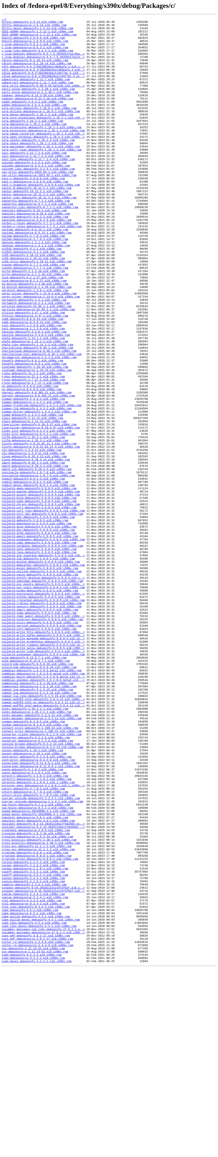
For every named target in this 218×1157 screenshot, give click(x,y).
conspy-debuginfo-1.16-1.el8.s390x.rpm (32, 897)
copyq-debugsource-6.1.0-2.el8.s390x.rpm (34, 924)
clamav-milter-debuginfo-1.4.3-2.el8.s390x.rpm (39, 491)
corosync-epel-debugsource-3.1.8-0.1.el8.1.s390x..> (43, 939)
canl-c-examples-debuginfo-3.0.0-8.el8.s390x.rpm (41, 218)
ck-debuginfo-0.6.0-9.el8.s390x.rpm (30, 460)
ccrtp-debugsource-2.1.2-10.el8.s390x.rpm (35, 326)
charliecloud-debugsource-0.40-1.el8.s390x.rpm (39, 418)
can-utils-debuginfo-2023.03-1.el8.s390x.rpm (37, 203)
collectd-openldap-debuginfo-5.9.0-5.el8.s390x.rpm (42, 694)
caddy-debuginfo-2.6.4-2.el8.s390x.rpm (32, 119)
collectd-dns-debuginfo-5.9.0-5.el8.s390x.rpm (38, 633)
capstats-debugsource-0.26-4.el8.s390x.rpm (36, 253)
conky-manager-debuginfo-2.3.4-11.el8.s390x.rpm (40, 855)
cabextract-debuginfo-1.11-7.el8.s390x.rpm (36, 92)
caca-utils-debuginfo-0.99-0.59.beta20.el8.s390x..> (43, 100)
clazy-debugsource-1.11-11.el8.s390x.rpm (34, 502)
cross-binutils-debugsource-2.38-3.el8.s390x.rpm (41, 1008)
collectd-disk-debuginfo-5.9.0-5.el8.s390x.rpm (39, 629)
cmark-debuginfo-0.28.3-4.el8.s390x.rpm (33, 552)
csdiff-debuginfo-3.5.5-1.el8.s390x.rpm (33, 1043)
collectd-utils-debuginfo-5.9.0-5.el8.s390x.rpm (40, 744)
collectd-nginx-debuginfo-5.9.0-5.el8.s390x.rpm (40, 686)
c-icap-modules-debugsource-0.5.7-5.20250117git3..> (43, 65)
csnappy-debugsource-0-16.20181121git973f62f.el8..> (43, 1066)
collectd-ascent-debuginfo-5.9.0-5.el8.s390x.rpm (41, 590)
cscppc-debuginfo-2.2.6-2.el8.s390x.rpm (33, 1035)
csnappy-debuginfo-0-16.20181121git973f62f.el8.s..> (43, 1062)
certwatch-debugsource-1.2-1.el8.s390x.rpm (36, 360)
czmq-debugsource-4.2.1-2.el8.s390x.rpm (33, 1146)
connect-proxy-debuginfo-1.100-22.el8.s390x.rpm (40, 870)
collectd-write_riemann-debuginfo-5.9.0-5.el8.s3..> (43, 771)
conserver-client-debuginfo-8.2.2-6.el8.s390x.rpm (41, 878)
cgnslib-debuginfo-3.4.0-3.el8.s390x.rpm (34, 395)
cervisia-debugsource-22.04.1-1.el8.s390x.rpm (38, 368)
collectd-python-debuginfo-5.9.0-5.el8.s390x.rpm (41, 713)
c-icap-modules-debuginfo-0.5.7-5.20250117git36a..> (43, 61)
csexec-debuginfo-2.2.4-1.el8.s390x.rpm (33, 1050)
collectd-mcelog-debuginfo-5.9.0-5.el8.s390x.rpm (41, 671)
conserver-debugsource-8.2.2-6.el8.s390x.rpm (37, 886)
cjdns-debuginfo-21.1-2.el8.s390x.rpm (32, 445)
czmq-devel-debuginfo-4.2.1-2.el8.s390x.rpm (37, 1150)
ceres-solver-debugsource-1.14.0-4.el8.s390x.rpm (41, 353)
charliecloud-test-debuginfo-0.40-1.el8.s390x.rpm (41, 422)
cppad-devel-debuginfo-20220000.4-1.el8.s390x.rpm (41, 974)
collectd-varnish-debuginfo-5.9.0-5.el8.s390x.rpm (41, 748)
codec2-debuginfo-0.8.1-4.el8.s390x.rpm (33, 571)
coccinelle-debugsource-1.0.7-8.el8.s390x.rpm (38, 567)
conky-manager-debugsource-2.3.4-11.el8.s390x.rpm (41, 859)
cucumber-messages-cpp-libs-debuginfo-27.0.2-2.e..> (43, 1112)
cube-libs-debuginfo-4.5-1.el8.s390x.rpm (34, 1104)
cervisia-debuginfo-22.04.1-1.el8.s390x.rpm (37, 364)
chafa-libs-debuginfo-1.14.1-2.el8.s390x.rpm (37, 410)
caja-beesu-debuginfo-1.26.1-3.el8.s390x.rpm (37, 134)
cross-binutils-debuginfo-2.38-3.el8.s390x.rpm (39, 1004)
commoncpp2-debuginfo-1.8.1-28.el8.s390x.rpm (37, 817)
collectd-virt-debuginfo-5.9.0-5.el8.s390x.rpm (39, 751)
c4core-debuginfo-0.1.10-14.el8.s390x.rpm (35, 69)
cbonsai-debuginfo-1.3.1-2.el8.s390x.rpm (34, 287)
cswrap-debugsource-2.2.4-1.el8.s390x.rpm (35, 1073)
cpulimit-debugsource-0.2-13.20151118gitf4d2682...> (43, 989)
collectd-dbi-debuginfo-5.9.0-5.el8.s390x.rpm (38, 617)
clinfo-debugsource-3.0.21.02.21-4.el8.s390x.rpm (41, 533)
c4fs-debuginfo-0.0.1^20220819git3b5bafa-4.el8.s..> (43, 77)
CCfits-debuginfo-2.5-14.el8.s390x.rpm (32, 23)
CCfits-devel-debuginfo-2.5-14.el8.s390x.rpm (37, 31)
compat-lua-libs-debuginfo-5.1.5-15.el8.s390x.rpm (41, 832)
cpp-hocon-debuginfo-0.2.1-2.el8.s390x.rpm (36, 962)
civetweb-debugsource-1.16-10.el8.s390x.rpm (37, 441)
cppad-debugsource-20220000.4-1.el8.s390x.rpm (38, 970)
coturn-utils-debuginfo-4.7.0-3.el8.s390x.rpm (38, 951)
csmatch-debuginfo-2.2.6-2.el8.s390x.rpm (34, 1058)
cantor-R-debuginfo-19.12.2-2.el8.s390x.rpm (37, 222)
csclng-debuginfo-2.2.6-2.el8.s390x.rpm (33, 1031)
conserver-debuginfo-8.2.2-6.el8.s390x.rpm (36, 882)
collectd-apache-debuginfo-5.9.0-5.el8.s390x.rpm (41, 587)
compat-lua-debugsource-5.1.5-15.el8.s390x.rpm (39, 828)
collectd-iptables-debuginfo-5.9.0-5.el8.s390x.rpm (42, 652)
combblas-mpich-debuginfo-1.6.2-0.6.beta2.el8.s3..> (43, 809)
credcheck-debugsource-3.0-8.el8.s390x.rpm (36, 993)
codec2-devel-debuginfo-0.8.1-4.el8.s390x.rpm (38, 579)
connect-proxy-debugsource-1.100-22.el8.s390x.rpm (41, 874)
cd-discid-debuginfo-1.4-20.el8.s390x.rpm (35, 337)
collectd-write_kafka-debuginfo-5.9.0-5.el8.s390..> (43, 759)
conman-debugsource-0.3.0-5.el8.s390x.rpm (35, 866)
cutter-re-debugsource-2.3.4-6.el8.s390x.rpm (37, 1131)
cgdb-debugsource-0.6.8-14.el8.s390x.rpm (34, 383)
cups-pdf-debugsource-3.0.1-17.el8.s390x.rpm (37, 1123)
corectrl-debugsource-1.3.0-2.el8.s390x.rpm (37, 932)
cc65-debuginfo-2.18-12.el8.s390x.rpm (32, 303)
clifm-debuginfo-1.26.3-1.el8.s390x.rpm (33, 521)
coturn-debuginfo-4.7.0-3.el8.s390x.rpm (33, 943)
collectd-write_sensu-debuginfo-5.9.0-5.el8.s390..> (43, 774)
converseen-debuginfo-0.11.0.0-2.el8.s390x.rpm (39, 912)
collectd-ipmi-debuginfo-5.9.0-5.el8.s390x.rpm (39, 648)
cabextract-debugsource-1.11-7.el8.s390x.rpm (37, 96)
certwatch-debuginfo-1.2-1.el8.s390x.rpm (34, 356)
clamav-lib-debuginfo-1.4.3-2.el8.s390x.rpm (37, 487)
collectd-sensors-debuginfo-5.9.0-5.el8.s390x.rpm (41, 725)
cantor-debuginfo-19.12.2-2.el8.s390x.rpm (35, 226)
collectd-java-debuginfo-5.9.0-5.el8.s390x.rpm (39, 659)
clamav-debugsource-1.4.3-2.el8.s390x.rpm (35, 479)
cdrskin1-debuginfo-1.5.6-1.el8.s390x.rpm (35, 345)
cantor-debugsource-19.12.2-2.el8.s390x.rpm (37, 230)
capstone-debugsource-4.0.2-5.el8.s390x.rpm (37, 261)
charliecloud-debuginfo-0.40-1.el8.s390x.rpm (37, 414)
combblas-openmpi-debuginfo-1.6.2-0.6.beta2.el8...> (43, 813)
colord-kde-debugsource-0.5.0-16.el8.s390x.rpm (39, 797)
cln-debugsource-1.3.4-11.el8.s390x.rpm (33, 541)
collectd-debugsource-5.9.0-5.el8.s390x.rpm (37, 625)
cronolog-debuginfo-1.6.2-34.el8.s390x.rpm (36, 997)
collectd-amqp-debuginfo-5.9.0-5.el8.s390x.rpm (39, 583)
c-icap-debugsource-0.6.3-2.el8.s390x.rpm (35, 54)
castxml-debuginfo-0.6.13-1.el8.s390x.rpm (35, 272)
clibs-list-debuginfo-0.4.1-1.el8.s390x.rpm (37, 514)
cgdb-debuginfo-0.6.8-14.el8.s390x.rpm (32, 379)
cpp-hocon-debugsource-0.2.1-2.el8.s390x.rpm (37, 966)
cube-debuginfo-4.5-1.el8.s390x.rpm (30, 1089)
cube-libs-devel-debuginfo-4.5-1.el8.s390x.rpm (39, 1108)
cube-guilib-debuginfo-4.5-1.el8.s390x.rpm (36, 1096)
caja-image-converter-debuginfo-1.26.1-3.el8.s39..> (43, 157)
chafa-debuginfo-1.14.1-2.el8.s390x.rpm (33, 402)
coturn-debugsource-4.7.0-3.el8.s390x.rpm (35, 947)
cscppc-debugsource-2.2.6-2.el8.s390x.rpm (35, 1039)
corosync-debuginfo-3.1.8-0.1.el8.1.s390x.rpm (38, 935)
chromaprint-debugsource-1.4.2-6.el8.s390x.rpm (39, 425)
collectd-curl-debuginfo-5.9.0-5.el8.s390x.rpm (39, 606)
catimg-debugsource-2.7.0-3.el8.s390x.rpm (35, 284)
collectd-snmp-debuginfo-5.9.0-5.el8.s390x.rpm (39, 732)
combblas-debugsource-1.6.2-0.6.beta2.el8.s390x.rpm (43, 805)
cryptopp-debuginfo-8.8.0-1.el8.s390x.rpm (35, 1020)
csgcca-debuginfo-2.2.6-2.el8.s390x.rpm (33, 1054)
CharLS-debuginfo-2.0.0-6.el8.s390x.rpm (33, 42)
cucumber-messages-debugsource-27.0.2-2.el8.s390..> (43, 1116)
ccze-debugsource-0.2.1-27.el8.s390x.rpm (34, 333)
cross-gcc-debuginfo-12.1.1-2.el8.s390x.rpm (37, 1012)
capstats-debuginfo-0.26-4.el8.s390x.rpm (34, 249)
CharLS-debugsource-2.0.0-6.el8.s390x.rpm (35, 46)
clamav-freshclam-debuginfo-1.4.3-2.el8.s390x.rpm (41, 483)
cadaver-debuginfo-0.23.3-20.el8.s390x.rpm (36, 111)
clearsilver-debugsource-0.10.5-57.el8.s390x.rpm (41, 510)
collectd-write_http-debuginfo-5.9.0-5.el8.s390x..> (43, 755)
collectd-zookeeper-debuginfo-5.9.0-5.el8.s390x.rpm (43, 782)
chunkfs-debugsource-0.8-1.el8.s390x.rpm (34, 433)
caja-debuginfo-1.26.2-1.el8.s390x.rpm (32, 142)
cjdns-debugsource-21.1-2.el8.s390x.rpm (33, 448)
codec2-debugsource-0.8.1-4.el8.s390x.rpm (35, 575)
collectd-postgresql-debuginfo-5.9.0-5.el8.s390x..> (43, 709)
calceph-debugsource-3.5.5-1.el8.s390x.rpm (36, 195)
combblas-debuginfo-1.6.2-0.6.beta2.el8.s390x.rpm (41, 801)
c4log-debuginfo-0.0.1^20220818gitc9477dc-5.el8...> (43, 84)
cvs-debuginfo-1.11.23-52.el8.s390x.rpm (33, 1135)
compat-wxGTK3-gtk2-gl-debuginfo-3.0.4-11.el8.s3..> (43, 840)
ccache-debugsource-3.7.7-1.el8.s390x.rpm (35, 318)
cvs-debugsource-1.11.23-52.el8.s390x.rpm (35, 1139)
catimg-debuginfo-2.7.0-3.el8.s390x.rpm (33, 280)
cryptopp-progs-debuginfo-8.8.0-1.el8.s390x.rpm (40, 1027)
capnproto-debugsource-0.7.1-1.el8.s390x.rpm (37, 241)
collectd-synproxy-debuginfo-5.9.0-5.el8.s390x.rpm (42, 740)
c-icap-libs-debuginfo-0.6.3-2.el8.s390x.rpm (37, 57)
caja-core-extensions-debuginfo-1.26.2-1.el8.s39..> (43, 138)
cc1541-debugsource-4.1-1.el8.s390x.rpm (33, 299)
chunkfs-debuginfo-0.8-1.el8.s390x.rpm (32, 429)
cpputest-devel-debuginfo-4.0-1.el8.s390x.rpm (38, 981)
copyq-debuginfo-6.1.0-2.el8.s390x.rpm (32, 920)
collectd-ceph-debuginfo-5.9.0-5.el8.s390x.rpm (39, 598)
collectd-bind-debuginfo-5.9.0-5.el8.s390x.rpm (39, 594)
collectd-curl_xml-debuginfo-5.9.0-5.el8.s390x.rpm (42, 613)
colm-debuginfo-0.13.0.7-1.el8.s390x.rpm (34, 786)
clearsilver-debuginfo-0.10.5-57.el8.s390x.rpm (39, 506)
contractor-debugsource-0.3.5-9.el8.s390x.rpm (38, 909)
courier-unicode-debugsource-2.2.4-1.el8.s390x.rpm (42, 958)
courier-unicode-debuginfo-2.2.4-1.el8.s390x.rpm (41, 955)
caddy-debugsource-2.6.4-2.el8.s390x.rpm (34, 123)
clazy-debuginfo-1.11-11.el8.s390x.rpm (32, 498)
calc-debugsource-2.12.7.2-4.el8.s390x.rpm (36, 184)
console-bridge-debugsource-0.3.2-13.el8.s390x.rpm (42, 893)
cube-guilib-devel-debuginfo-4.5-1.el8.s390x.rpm (41, 1100)
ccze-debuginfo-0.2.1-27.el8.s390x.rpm (32, 330)
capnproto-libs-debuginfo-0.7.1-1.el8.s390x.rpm (40, 245)
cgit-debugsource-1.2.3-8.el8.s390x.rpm (33, 391)
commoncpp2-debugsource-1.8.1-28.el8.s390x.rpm (39, 820)
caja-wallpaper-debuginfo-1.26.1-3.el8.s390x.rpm (41, 172)
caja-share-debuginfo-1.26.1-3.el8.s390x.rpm (37, 169)
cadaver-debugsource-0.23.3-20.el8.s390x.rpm (37, 115)
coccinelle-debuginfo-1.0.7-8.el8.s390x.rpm (37, 564)
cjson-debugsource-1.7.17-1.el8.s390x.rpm (35, 456)
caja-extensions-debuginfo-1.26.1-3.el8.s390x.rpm (41, 149)
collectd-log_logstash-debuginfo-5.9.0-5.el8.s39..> (43, 663)
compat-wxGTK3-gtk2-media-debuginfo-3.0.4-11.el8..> (43, 843)
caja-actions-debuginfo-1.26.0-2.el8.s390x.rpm (39, 126)
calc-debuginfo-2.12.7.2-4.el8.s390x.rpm (34, 180)
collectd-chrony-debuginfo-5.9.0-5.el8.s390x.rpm (41, 602)
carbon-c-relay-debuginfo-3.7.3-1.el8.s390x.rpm (40, 264)
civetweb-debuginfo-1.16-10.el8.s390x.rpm (35, 437)
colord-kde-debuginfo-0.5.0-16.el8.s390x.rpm (37, 794)
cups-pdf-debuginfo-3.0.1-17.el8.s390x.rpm (36, 1119)
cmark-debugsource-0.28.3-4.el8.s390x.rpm (35, 556)
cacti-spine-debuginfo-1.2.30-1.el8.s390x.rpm (38, 103)
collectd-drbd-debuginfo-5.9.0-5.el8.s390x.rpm (39, 636)
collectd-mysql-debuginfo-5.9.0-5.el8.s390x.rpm (40, 679)
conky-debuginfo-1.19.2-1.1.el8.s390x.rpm (35, 847)
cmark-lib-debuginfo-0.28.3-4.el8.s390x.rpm (37, 560)
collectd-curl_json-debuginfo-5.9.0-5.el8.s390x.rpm (43, 610)
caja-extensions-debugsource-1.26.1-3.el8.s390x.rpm (43, 153)
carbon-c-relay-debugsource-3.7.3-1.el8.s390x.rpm (41, 268)
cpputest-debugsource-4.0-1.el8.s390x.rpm (35, 978)
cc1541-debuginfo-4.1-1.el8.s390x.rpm (32, 295)
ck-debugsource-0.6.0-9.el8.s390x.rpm (32, 464)
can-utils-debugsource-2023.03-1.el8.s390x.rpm (39, 207)
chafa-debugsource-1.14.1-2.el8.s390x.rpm (35, 406)
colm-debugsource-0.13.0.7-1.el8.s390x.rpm (36, 790)
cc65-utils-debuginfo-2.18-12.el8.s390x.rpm (37, 310)
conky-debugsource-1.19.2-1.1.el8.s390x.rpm (37, 851)
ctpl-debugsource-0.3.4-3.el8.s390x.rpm (33, 1081)
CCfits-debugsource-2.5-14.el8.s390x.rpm (34, 27)
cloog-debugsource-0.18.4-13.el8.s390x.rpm (36, 548)
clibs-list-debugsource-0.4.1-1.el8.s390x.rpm (38, 517)
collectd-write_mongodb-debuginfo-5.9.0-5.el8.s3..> (43, 763)
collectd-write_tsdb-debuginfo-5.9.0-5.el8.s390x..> (43, 778)
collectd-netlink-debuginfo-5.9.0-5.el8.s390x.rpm (41, 682)
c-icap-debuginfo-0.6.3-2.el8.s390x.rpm (33, 50)
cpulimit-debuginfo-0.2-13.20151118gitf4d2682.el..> (43, 985)
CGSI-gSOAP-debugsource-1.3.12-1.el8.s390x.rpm (39, 38)
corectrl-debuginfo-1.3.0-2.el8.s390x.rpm (35, 928)
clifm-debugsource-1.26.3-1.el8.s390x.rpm (35, 525)
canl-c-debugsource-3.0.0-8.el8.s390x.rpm (35, 215)
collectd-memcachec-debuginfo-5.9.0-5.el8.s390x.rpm (43, 675)
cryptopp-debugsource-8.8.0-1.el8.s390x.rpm (37, 1024)
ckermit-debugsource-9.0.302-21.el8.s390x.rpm (38, 471)
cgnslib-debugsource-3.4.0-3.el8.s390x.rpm (36, 399)
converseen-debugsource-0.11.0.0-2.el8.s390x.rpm (41, 916)
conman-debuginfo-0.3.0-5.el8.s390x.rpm (33, 863)
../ (4, 19)
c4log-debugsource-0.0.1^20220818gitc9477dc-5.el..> (43, 88)
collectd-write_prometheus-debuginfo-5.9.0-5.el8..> (43, 767)
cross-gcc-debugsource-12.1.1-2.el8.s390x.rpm (38, 1016)
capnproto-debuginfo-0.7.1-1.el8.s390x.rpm (36, 238)
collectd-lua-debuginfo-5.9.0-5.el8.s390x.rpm (38, 667)
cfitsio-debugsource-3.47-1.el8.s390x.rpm (35, 376)
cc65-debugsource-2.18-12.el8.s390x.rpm (33, 307)
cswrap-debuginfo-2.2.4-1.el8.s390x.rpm (33, 1070)
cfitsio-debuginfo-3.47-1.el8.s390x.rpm (33, 372)
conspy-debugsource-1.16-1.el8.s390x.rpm (34, 901)
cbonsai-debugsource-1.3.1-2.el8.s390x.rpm (36, 291)
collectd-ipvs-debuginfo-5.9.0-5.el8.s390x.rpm (39, 656)
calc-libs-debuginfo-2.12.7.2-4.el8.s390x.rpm (38, 188)
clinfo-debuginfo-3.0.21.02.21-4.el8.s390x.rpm (39, 529)
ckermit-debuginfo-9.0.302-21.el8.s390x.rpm (37, 468)
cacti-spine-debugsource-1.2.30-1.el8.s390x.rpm (40, 107)
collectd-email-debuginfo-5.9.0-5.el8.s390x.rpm (40, 640)
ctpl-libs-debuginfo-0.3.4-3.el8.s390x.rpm (36, 1085)
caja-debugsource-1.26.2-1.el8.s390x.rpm (34, 146)
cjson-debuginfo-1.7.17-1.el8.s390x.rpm (33, 452)
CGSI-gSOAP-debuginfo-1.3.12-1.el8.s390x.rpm (37, 34)
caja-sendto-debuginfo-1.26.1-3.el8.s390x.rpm (38, 165)
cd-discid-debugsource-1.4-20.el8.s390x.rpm (37, 341)
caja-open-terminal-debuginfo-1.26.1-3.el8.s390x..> (43, 161)
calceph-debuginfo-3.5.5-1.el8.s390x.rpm (34, 192)
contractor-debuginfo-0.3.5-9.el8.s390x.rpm (37, 905)
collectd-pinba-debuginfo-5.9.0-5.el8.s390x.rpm (40, 705)
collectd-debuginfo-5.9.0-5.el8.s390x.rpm (35, 621)
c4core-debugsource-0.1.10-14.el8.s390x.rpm (37, 73)
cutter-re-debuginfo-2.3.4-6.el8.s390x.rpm (36, 1127)
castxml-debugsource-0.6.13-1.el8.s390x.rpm (37, 276)
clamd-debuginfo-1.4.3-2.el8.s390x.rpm (32, 494)
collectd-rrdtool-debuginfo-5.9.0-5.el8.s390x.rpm (41, 721)
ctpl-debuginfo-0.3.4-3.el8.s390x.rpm (32, 1077)
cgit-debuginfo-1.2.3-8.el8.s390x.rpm (32, 387)
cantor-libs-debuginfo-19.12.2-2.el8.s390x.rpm (39, 234)
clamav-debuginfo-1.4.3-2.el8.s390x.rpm (33, 475)
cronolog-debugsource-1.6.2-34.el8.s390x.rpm (37, 1001)
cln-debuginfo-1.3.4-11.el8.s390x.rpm (32, 537)
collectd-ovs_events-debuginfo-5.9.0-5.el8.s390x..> (43, 698)
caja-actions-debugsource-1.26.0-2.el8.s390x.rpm (41, 130)
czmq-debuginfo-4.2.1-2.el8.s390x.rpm (32, 1142)
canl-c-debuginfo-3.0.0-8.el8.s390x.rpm (33, 211)
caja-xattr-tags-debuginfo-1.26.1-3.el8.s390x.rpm (41, 176)
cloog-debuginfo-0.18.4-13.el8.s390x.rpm (34, 544)
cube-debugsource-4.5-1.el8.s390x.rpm (32, 1093)
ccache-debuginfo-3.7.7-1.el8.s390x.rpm (33, 314)
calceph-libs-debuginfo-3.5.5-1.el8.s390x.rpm (38, 199)
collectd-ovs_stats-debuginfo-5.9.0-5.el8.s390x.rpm (43, 702)
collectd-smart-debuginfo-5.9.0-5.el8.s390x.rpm (40, 728)
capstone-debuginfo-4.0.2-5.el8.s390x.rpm (35, 257)
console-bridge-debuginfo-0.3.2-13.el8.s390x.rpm (41, 889)
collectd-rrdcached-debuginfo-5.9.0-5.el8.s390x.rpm (43, 717)
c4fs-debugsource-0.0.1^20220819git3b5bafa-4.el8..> (43, 80)
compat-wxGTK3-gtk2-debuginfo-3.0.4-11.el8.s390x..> (43, 836)
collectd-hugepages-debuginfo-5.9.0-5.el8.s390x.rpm (43, 644)
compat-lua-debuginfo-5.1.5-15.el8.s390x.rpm (37, 824)
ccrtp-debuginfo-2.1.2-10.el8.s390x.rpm (33, 322)
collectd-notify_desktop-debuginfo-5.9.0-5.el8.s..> (43, 690)
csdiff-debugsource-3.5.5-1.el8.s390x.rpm (35, 1047)
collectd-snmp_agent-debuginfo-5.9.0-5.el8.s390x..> (43, 736)
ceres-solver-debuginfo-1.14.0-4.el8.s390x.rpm (39, 349)
